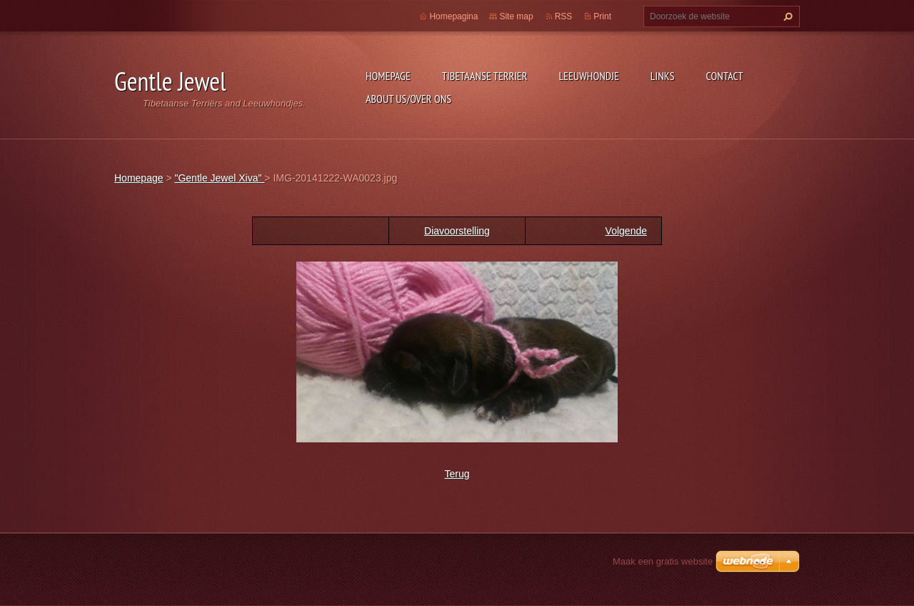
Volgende (626, 231)
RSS (564, 16)
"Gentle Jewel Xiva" (219, 178)
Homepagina (453, 16)
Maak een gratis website (663, 561)
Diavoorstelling (457, 231)
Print (602, 16)
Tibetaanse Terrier (485, 76)
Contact (724, 76)
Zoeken (786, 16)
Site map (516, 16)
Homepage (388, 76)
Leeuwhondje (588, 76)
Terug (456, 474)
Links (663, 76)
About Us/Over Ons (408, 98)
